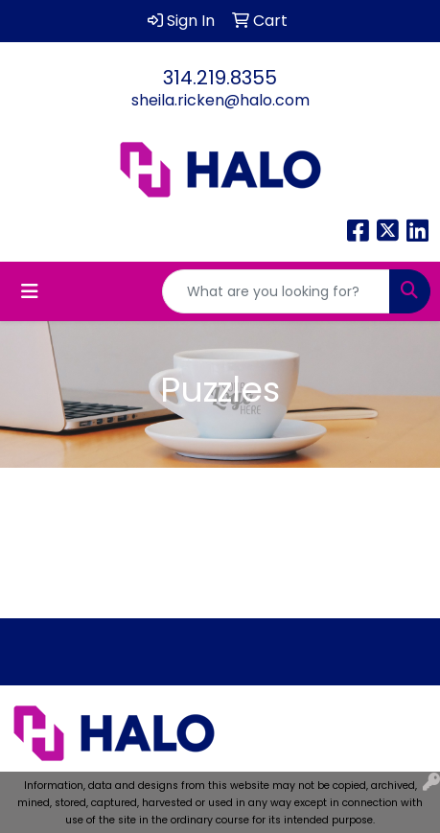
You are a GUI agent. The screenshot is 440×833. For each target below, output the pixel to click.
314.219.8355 (220, 77)
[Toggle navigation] (30, 291)
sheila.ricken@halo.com (220, 100)
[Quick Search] (276, 291)
